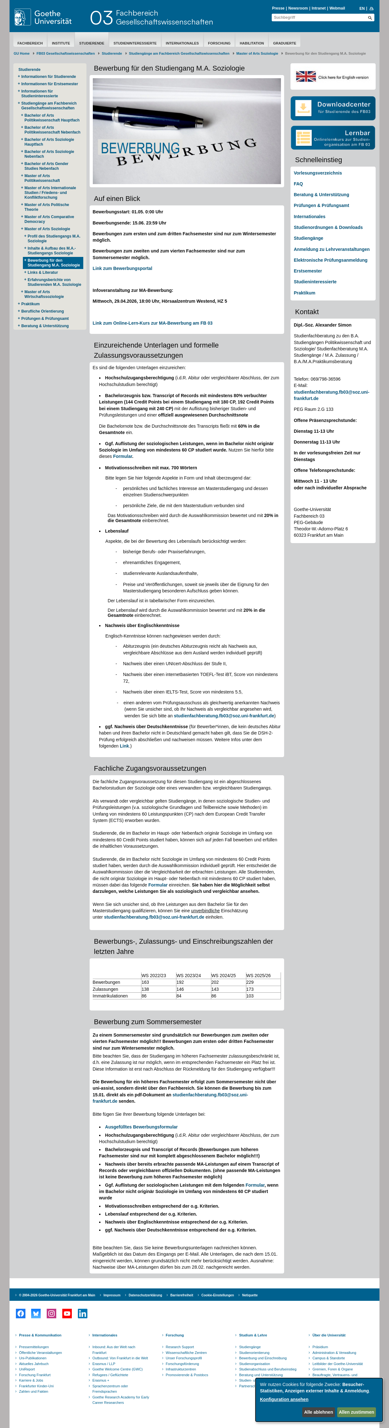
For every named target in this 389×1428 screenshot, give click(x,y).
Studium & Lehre (253, 1335)
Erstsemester (308, 270)
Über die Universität (328, 1335)
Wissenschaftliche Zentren (186, 1353)
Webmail (337, 8)
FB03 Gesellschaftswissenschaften (66, 53)
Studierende (91, 43)
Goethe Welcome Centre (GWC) (117, 1369)
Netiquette (250, 1295)
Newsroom (298, 8)
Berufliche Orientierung (42, 311)
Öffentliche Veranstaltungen (40, 1353)
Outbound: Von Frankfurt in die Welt (120, 1358)
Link (124, 745)
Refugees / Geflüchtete (110, 1375)
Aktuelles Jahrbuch (34, 1364)
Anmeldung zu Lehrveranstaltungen (332, 249)
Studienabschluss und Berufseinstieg (267, 1369)
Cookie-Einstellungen (217, 1295)
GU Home (22, 53)
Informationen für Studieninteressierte (39, 93)
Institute (61, 43)
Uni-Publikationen (32, 1358)
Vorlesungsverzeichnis (318, 173)
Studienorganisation (254, 1364)
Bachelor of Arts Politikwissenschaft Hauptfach (51, 117)
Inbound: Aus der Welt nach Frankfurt (113, 1350)
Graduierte (284, 43)
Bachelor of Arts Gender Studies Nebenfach (46, 166)
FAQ (298, 183)
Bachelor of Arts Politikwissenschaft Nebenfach (52, 130)
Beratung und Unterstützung (261, 1375)
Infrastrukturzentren (181, 1369)
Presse (278, 8)
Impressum (112, 1295)
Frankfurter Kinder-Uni (36, 1386)
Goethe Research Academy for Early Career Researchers (120, 1400)
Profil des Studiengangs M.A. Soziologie (54, 238)
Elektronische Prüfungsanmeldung (330, 260)
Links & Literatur (43, 272)
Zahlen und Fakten (33, 1391)
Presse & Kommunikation (40, 1335)
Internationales (182, 43)
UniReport (27, 1369)
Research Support (180, 1347)
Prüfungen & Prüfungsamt (45, 318)
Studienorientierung (254, 1353)
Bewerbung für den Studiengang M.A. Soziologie (54, 262)
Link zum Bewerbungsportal (122, 268)
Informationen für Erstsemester (49, 84)
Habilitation (252, 43)
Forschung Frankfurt (35, 1375)
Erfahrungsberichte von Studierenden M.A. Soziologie (54, 282)
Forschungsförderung (182, 1364)
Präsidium (320, 1347)
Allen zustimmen (356, 1412)
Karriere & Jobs (31, 1380)
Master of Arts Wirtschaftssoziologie (44, 294)
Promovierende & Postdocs (187, 1375)
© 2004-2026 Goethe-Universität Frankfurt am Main (57, 1295)
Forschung (219, 43)
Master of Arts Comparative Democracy (49, 219)
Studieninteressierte (135, 43)
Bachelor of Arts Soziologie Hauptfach (49, 142)
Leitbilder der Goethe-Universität (337, 1364)
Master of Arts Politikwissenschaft (42, 178)
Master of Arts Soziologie (257, 53)
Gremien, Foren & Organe (332, 1369)
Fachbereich (30, 43)
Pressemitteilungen (34, 1347)
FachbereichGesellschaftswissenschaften (164, 17)
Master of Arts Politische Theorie (46, 207)
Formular (122, 456)
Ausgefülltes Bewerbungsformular (141, 1126)
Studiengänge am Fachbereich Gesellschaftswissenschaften (179, 53)
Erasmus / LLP (103, 1364)
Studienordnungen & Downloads (328, 227)
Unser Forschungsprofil (184, 1358)
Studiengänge (308, 238)
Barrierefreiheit (181, 1295)
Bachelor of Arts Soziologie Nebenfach (49, 154)
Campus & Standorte (328, 1358)
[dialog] (319, 1400)
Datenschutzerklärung (145, 1295)
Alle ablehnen (318, 1412)
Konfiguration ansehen (284, 1399)
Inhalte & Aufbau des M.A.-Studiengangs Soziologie (52, 250)
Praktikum (30, 304)
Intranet (319, 8)
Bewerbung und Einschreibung (263, 1358)
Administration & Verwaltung (334, 1353)
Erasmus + (100, 1380)
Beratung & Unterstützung (45, 326)
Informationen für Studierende (48, 76)
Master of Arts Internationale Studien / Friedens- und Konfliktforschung (50, 193)
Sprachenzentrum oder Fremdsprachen (110, 1389)
